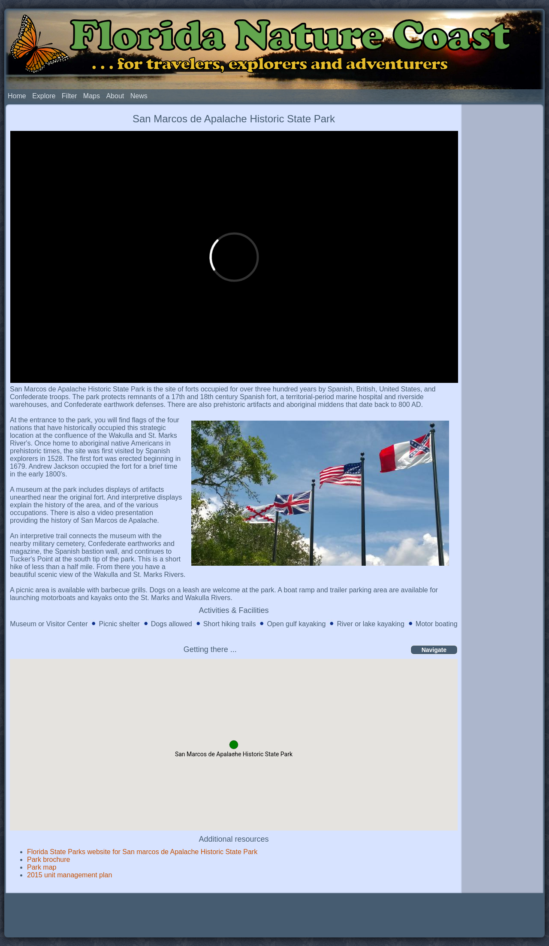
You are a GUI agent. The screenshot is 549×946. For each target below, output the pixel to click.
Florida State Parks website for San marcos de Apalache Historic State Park (142, 851)
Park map (41, 867)
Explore (43, 96)
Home (17, 96)
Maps (91, 96)
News (139, 96)
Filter (69, 96)
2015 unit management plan (69, 875)
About (115, 96)
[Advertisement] (502, 239)
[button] (233, 744)
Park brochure (48, 859)
